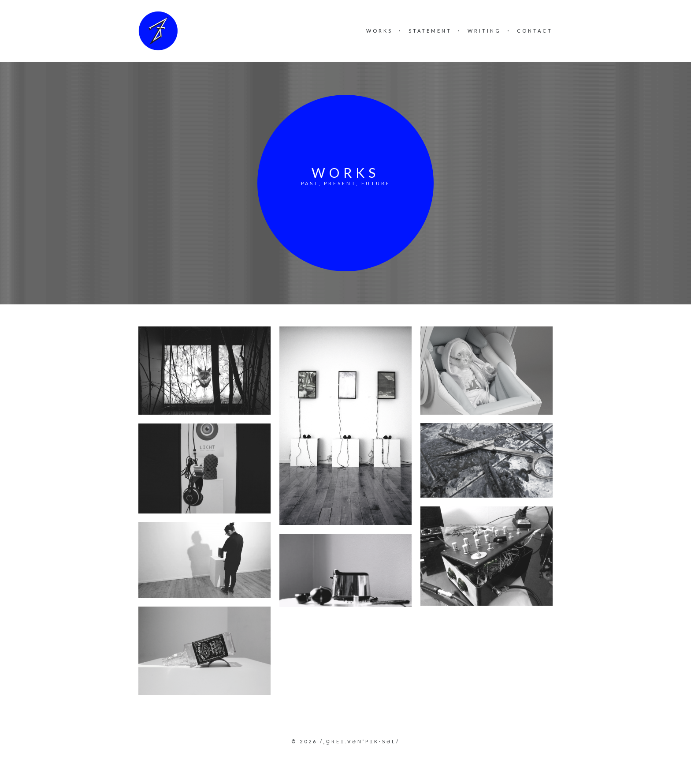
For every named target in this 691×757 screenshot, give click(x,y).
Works (379, 31)
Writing (484, 31)
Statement (430, 31)
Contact (535, 31)
